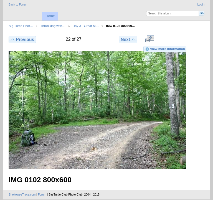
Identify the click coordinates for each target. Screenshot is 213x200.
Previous (22, 39)
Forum (42, 194)
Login (200, 4)
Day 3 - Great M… (86, 25)
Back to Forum (18, 4)
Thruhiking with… (52, 25)
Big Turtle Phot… (21, 25)
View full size (150, 39)
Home (50, 16)
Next (128, 39)
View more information (165, 49)
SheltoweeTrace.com (22, 194)
